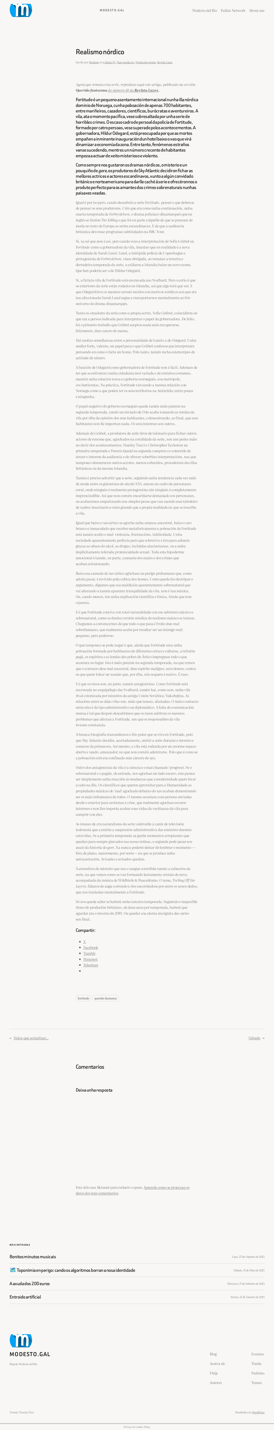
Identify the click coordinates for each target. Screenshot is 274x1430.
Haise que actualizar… (31, 1037)
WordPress (258, 1412)
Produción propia (145, 62)
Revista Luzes (165, 62)
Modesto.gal (112, 10)
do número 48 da (121, 90)
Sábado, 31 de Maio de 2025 (248, 1270)
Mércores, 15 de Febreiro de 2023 (245, 1284)
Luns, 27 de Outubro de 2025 (248, 1257)
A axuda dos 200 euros (30, 1283)
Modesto (94, 62)
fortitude (83, 998)
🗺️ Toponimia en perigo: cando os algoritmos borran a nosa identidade (72, 1270)
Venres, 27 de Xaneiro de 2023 (247, 1297)
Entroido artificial (25, 1297)
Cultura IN (109, 62)
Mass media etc (125, 62)
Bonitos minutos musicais (33, 1256)
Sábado (254, 1037)
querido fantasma (105, 998)
